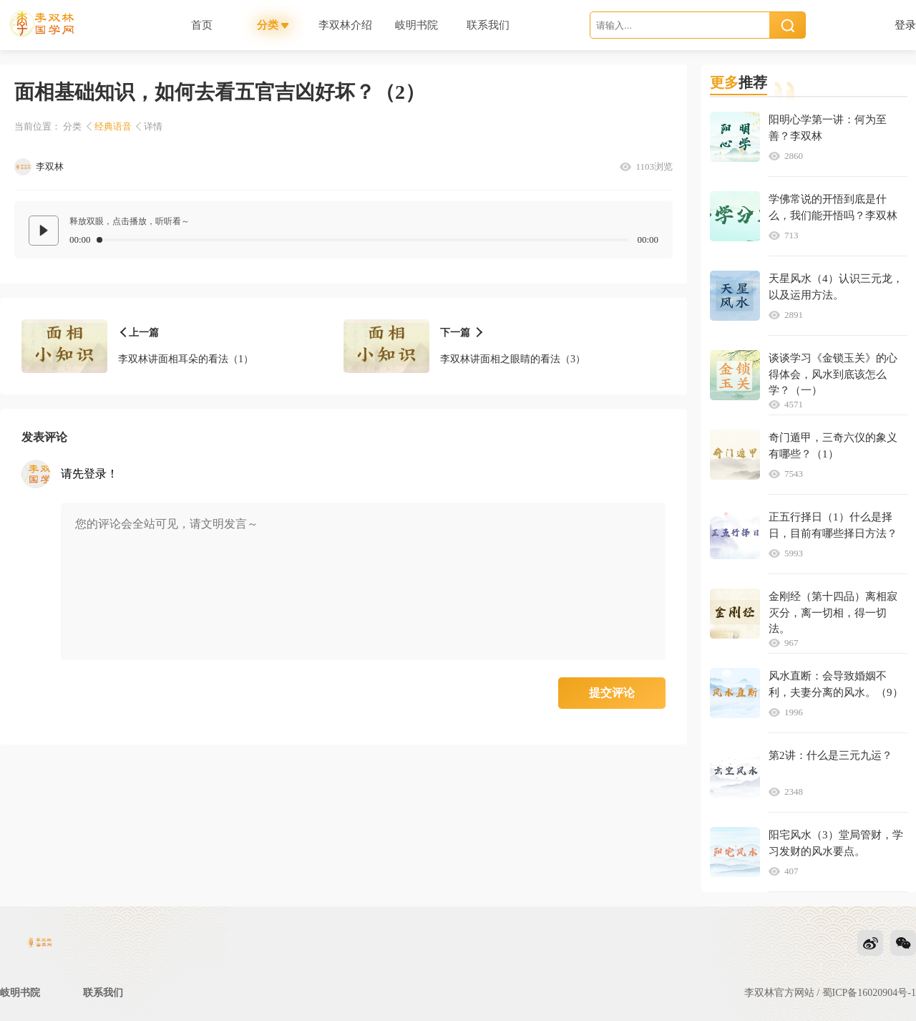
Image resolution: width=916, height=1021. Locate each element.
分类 (72, 126)
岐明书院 (20, 992)
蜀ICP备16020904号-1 (869, 992)
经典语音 (113, 126)
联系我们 (103, 992)
